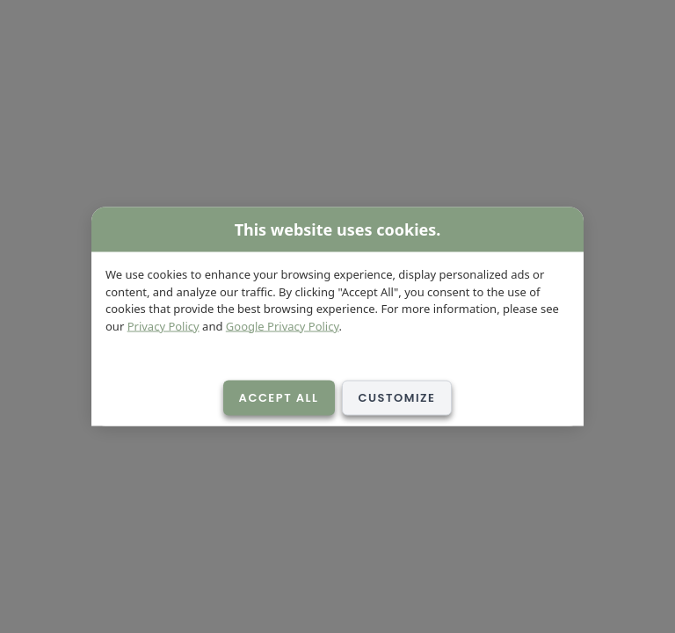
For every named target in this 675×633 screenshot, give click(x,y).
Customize (397, 397)
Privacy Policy (163, 325)
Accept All (279, 397)
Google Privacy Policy (282, 325)
